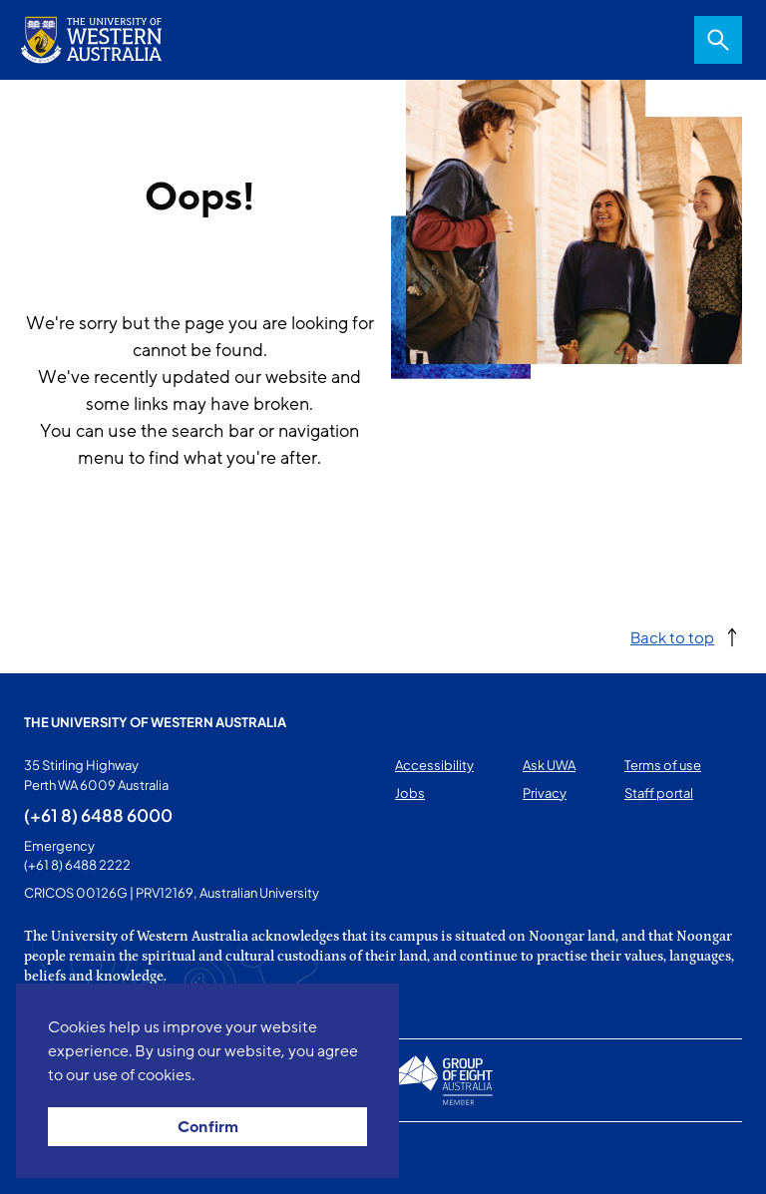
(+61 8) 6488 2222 (77, 865)
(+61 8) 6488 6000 (98, 815)
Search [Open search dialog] (718, 40)
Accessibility (434, 765)
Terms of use (662, 765)
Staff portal (658, 793)
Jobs (410, 793)
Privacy (545, 793)
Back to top (672, 636)
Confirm (208, 1127)
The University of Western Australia (155, 722)
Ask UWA (549, 765)
